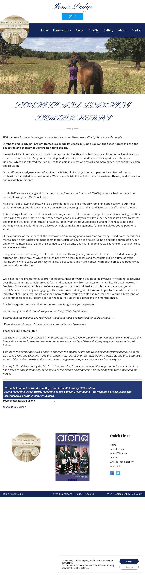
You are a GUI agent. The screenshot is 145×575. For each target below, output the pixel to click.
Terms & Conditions (61, 493)
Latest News (117, 449)
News (80, 30)
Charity (94, 30)
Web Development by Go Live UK (124, 493)
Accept (128, 561)
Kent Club (115, 466)
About (122, 30)
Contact (137, 30)
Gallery (108, 30)
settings (90, 568)
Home (44, 30)
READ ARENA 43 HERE (14, 407)
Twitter (118, 473)
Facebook (112, 473)
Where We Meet (118, 453)
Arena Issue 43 (45, 401)
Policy (79, 493)
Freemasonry (62, 30)
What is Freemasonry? (122, 461)
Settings (128, 567)
